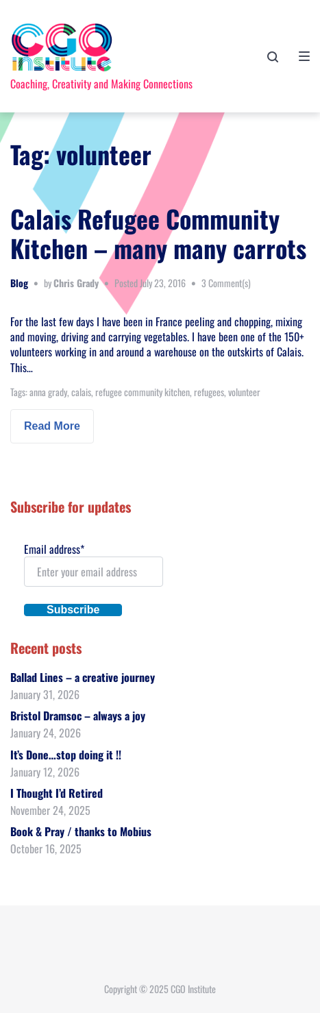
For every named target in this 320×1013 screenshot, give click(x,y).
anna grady (48, 392)
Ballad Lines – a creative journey (82, 677)
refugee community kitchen (142, 392)
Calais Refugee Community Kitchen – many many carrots (158, 233)
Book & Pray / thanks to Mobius (80, 831)
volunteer (244, 392)
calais (81, 392)
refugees (209, 392)
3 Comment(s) (226, 283)
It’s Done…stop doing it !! (65, 754)
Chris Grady (76, 283)
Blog (19, 283)
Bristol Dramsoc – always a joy (77, 715)
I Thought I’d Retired (56, 793)
